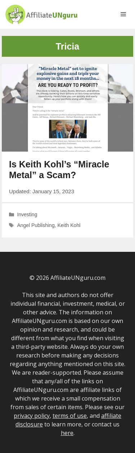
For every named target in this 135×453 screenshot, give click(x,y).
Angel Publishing (35, 225)
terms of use (70, 416)
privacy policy (32, 416)
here (67, 433)
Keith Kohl (68, 225)
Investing (27, 214)
